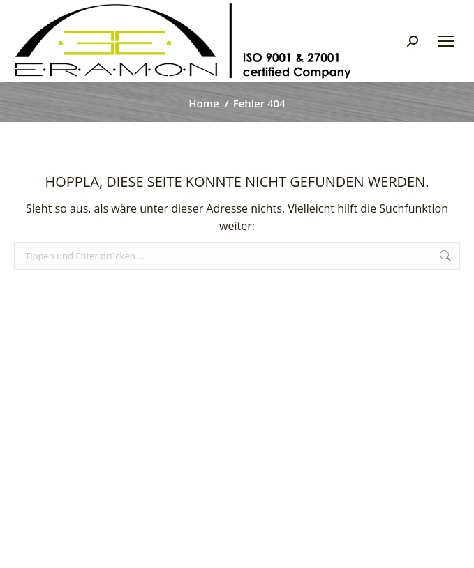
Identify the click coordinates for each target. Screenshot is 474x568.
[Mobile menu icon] (446, 41)
